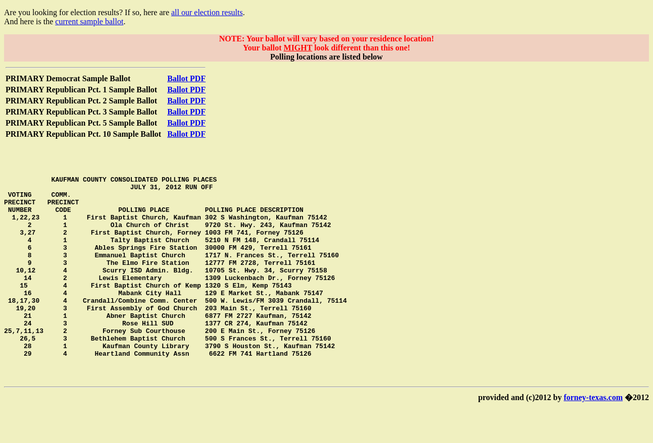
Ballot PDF (186, 78)
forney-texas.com (593, 433)
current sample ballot (89, 21)
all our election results (207, 12)
